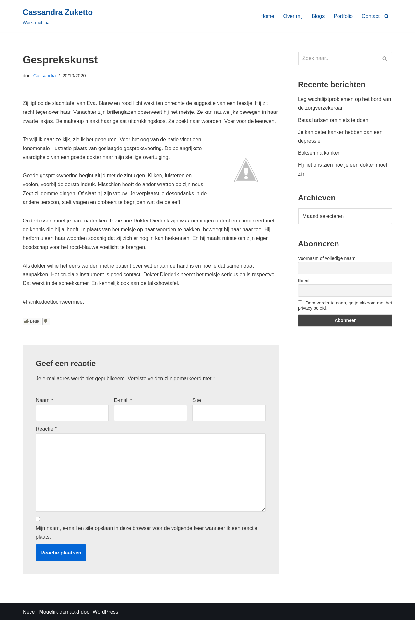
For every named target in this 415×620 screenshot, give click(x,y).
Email (303, 280)
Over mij (293, 16)
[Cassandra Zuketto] (58, 16)
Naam (44, 400)
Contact (371, 16)
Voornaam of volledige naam (326, 258)
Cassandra (44, 75)
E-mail (123, 400)
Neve (29, 611)
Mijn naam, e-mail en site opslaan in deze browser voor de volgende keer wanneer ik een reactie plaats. (146, 532)
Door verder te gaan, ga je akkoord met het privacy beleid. (345, 305)
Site (196, 400)
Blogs (318, 16)
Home (267, 16)
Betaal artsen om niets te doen (333, 120)
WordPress (105, 611)
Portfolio (343, 16)
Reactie (46, 429)
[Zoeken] (386, 16)
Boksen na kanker (318, 153)
